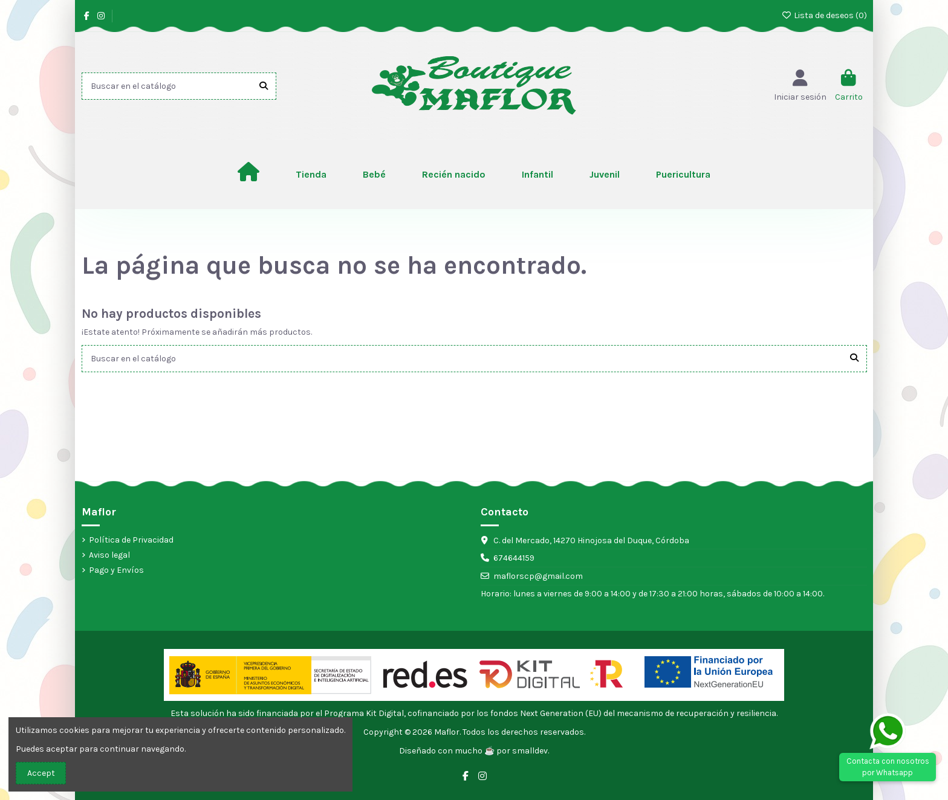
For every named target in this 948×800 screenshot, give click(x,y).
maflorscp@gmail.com (538, 576)
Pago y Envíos (116, 570)
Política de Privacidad (131, 540)
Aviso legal (109, 555)
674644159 (513, 558)
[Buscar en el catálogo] (263, 86)
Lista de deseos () (824, 15)
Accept (41, 773)
